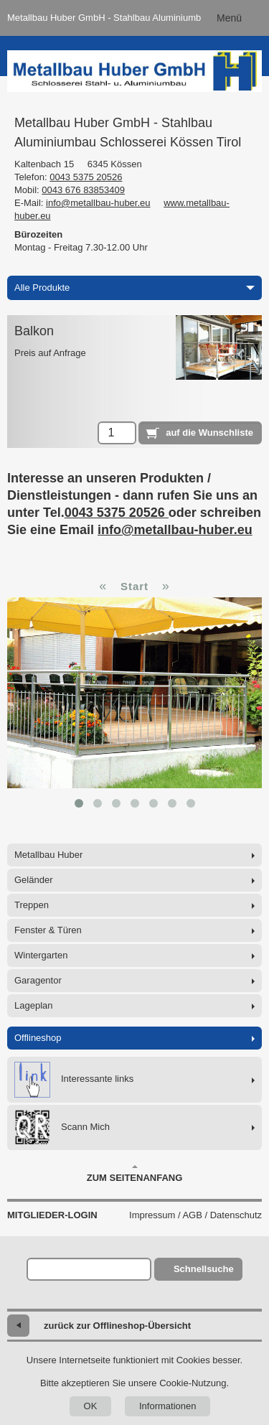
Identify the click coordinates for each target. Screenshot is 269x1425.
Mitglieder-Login (52, 1215)
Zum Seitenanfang (135, 1173)
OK (91, 1406)
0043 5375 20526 (85, 177)
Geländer (33, 879)
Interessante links (73, 1080)
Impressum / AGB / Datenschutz (195, 1215)
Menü (229, 18)
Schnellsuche (204, 1268)
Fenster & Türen (48, 930)
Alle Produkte (134, 287)
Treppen (31, 905)
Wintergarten (40, 955)
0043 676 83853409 (83, 189)
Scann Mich (62, 1127)
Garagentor (38, 980)
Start (134, 586)
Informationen (168, 1406)
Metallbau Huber (48, 854)
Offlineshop (38, 1037)
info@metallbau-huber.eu (98, 202)
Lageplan (33, 1005)
